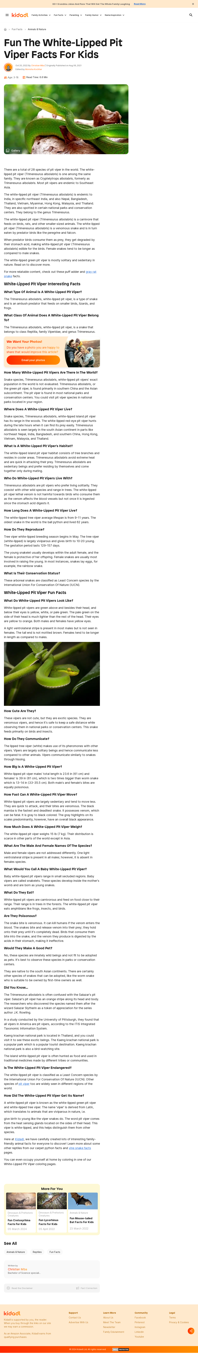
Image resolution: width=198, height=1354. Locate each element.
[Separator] (191, 1331)
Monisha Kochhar (35, 70)
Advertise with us (78, 1324)
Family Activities (40, 15)
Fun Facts (58, 15)
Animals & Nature (79, 1214)
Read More (148, 3)
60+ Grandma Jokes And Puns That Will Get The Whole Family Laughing (90, 3)
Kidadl (6, 29)
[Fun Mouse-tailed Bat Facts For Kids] (83, 1202)
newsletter (109, 1328)
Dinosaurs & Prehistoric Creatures (20, 1216)
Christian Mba (39, 66)
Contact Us (75, 1319)
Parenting (74, 15)
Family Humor (92, 15)
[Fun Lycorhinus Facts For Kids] (52, 1202)
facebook (140, 1319)
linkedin (139, 1333)
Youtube (139, 1338)
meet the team (112, 1324)
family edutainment (113, 1333)
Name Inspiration (113, 15)
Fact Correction (89, 1289)
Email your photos (27, 362)
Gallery (15, 152)
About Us (108, 1319)
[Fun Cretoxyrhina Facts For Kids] (21, 1202)
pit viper (24, 1085)
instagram (140, 1328)
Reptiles (37, 1253)
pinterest (140, 1324)
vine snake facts (80, 1149)
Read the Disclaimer (22, 1289)
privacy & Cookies (179, 1324)
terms (172, 1319)
